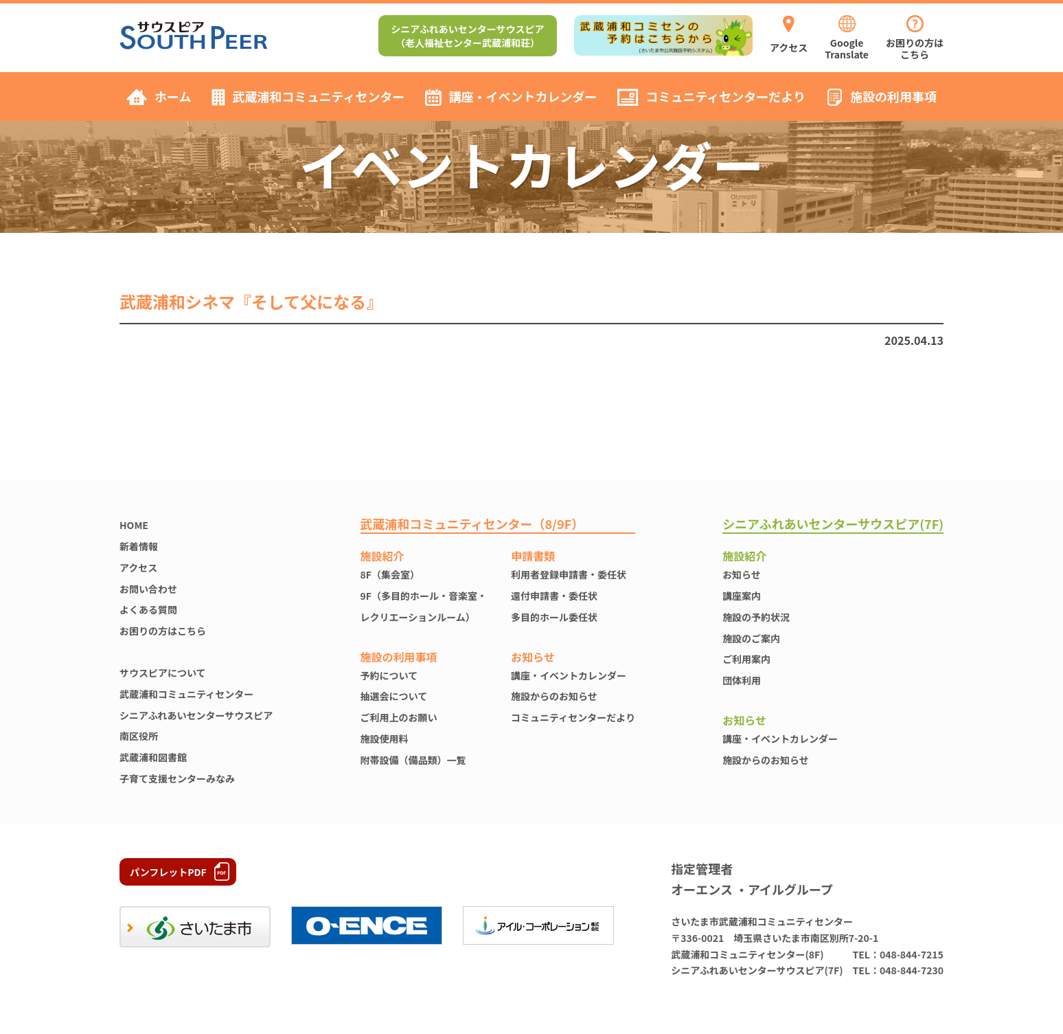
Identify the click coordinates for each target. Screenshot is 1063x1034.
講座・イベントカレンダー (568, 675)
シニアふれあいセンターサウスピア (196, 715)
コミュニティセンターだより (573, 717)
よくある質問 (148, 609)
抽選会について (394, 696)
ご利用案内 (746, 659)
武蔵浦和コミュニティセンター (186, 694)
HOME (133, 525)
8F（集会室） (390, 574)
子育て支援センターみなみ (177, 778)
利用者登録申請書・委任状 (568, 574)
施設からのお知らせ (554, 696)
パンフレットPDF (168, 872)
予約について (389, 675)
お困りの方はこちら (162, 631)
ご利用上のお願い (399, 717)
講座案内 (741, 596)
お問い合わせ (148, 589)
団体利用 (741, 680)
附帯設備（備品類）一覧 (413, 760)
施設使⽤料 (385, 738)
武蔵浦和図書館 (153, 757)
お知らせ (741, 574)
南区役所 (138, 736)
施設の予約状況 (756, 617)
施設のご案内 (751, 638)
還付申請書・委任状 (554, 596)
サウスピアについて (162, 672)
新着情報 (138, 546)
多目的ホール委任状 (554, 617)
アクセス (138, 567)
